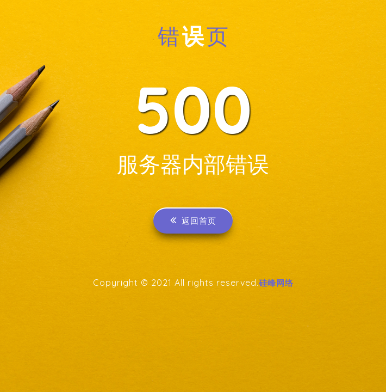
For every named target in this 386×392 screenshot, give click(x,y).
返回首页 (193, 222)
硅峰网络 (276, 284)
